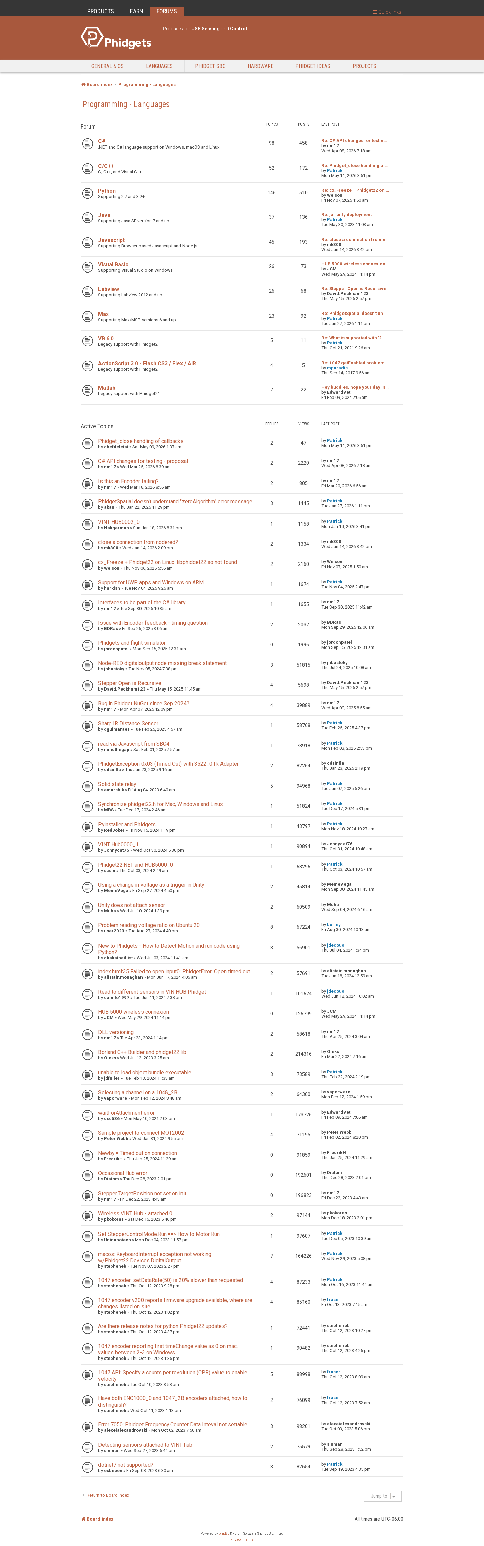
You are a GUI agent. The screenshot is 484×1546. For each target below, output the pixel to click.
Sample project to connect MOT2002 (141, 1133)
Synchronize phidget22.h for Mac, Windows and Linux (160, 804)
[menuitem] (236, 1540)
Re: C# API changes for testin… (354, 140)
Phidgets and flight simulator (132, 643)
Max (103, 314)
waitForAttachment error (126, 1113)
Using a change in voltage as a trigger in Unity (151, 885)
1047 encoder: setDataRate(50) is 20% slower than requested (170, 1280)
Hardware (260, 66)
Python (107, 190)
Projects (364, 66)
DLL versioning (116, 1032)
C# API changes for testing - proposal (143, 461)
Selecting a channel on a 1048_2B (137, 1092)
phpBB (224, 1533)
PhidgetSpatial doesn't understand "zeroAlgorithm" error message (175, 501)
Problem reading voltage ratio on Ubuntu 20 (149, 925)
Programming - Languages (126, 104)
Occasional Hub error (122, 1173)
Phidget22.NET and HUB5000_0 (135, 865)
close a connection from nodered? (138, 542)
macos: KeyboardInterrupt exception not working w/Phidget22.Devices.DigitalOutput (154, 1257)
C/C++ (106, 166)
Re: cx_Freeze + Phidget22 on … (355, 190)
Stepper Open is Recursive (129, 683)
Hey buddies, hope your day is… (355, 387)
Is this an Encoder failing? (128, 481)
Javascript (111, 240)
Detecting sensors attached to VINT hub (145, 1444)
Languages (159, 66)
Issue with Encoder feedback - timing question (153, 623)
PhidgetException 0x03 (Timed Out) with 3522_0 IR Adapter (168, 764)
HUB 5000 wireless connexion (353, 263)
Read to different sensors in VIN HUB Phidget (152, 992)
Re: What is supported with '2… (353, 337)
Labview (108, 289)
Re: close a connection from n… (355, 239)
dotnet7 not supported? (125, 1465)
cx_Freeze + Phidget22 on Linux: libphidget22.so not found (167, 562)
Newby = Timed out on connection (137, 1153)
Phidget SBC (210, 66)
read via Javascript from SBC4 (133, 744)
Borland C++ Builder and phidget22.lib (142, 1052)
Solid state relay (117, 784)
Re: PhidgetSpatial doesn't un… (354, 313)
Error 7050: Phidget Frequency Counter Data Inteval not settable (172, 1424)
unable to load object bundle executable (144, 1072)
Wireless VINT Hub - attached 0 (135, 1213)
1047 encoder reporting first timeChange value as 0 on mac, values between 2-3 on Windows (168, 1349)
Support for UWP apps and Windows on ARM (151, 582)
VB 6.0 (106, 338)
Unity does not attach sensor (131, 905)
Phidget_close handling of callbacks (141, 441)
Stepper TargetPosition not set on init (142, 1193)
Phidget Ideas (312, 66)
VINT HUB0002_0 (119, 522)
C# (102, 141)
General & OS (107, 66)
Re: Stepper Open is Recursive (353, 288)
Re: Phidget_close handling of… (354, 165)
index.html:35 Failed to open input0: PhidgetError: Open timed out (174, 971)
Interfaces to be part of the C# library (141, 602)
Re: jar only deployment (346, 214)
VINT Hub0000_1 (118, 844)
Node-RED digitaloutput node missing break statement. (163, 663)
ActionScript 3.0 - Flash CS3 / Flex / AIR (147, 363)
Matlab (106, 388)
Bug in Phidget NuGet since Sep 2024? (143, 703)
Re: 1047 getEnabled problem (353, 362)
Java (104, 215)
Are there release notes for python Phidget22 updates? (163, 1326)
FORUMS (167, 11)
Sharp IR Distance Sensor (128, 723)
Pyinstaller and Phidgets (127, 824)
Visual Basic (113, 264)
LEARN (135, 11)
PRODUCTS (100, 11)
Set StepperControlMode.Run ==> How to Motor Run (159, 1234)
